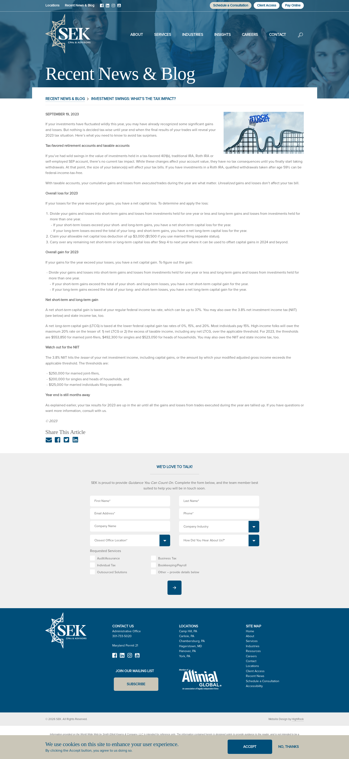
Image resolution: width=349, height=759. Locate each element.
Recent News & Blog (79, 5)
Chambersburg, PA (192, 641)
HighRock (298, 719)
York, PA (184, 656)
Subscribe (136, 684)
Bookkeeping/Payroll (172, 565)
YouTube (119, 7)
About (136, 34)
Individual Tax (106, 565)
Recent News (255, 676)
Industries (192, 34)
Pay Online (292, 5)
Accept (249, 746)
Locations (52, 5)
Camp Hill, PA (188, 631)
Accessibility (254, 686)
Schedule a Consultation (230, 5)
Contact (277, 34)
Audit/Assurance (108, 558)
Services (162, 34)
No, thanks (288, 746)
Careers (250, 34)
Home (250, 631)
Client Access (266, 5)
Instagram (113, 7)
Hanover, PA (187, 651)
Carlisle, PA (186, 636)
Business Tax (167, 558)
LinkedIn (108, 7)
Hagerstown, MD (190, 646)
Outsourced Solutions (112, 572)
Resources (253, 651)
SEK (67, 34)
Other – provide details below (178, 572)
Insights (222, 34)
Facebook (102, 7)
